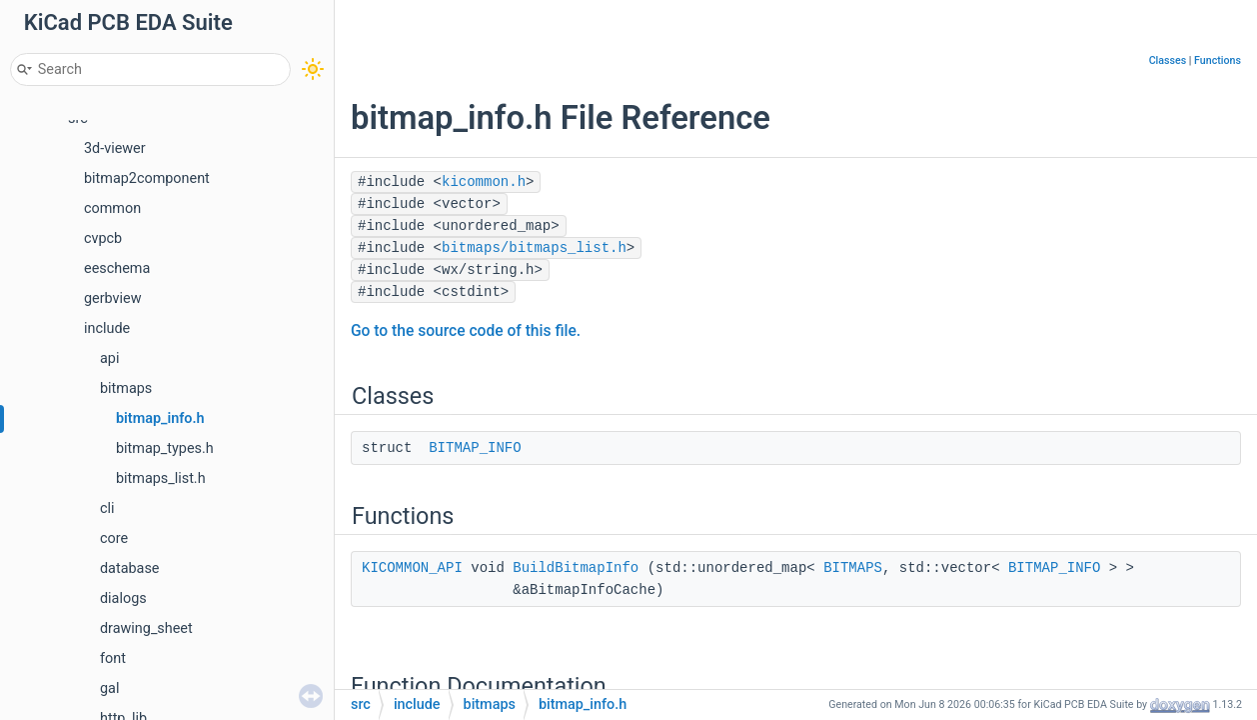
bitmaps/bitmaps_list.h (534, 248)
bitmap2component (147, 178)
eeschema (117, 268)
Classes (1168, 60)
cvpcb (103, 238)
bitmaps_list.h (161, 478)
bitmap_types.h (165, 448)
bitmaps (126, 388)
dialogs (123, 598)
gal (109, 688)
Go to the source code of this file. (466, 331)
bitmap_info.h (160, 418)
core (114, 538)
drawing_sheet (146, 628)
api (109, 358)
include (107, 328)
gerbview (113, 298)
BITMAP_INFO (475, 448)
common (112, 208)
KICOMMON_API (412, 568)
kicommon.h (484, 182)
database (129, 568)
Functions (1217, 60)
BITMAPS (852, 568)
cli (107, 508)
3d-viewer (115, 148)
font (113, 658)
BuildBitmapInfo (575, 568)
